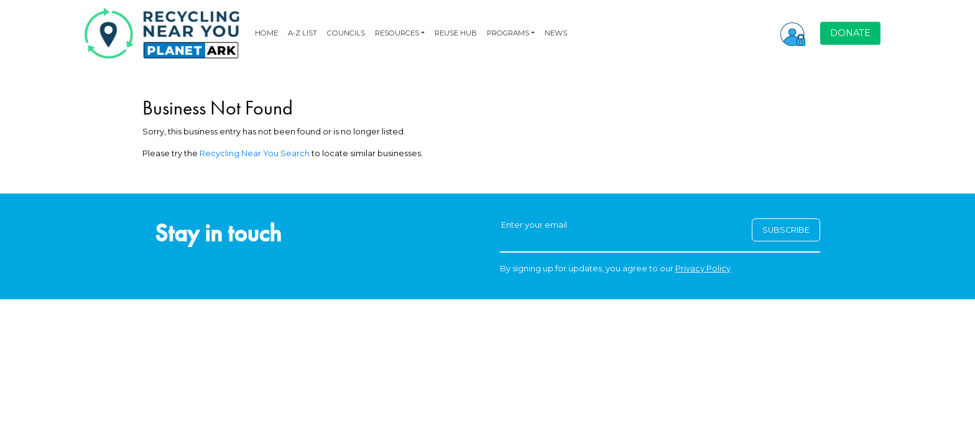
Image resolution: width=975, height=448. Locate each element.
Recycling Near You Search (255, 153)
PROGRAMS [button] (508, 33)
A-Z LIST (302, 33)
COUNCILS (346, 33)
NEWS (556, 33)
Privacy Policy (703, 268)
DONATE (850, 33)
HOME (266, 33)
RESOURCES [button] (397, 33)
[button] (792, 33)
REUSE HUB (456, 33)
